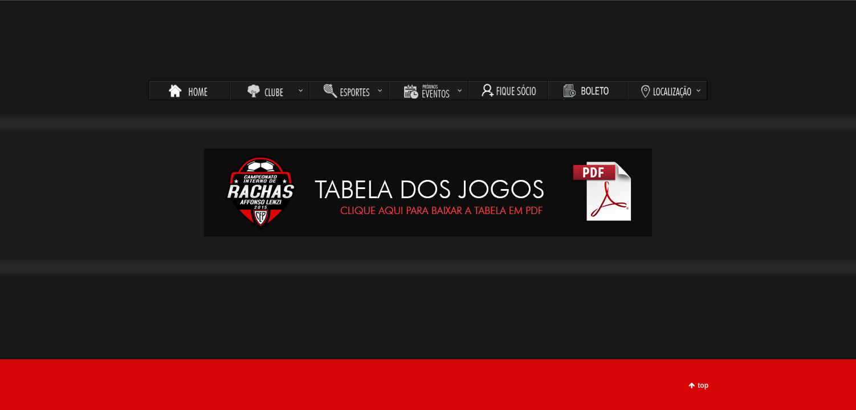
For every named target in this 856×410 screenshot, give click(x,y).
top (703, 386)
